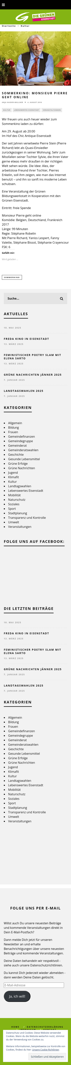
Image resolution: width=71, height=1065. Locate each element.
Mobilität (14, 495)
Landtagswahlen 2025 (24, 391)
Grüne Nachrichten (21, 468)
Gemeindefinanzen (21, 436)
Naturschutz (16, 500)
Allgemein (15, 423)
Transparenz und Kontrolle (27, 518)
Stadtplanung (17, 513)
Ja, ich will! (17, 996)
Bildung (13, 427)
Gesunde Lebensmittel (24, 459)
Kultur (6, 110)
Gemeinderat (17, 445)
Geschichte (16, 454)
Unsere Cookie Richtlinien (45, 1049)
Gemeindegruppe (20, 441)
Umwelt (13, 522)
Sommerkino (12, 277)
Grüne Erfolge (18, 464)
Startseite (9, 25)
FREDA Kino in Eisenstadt (26, 339)
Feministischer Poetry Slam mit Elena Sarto (32, 356)
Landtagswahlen (19, 486)
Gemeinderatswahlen (23, 450)
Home (15, 1027)
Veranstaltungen (52, 110)
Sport (12, 509)
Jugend (13, 473)
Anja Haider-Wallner (12, 102)
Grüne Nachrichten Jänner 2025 (33, 374)
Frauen (13, 432)
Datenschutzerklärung (45, 1027)
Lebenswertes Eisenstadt (26, 110)
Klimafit (13, 477)
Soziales (13, 504)
